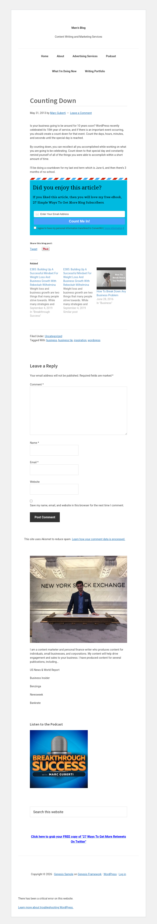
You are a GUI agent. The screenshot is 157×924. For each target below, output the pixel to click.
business (51, 340)
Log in (122, 874)
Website (35, 481)
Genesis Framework (89, 874)
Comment (37, 384)
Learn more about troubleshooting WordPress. (45, 907)
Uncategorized (53, 336)
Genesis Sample (63, 874)
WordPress (110, 874)
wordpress (94, 340)
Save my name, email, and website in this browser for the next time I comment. (77, 505)
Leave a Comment (81, 113)
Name (34, 442)
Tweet (33, 249)
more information (114, 228)
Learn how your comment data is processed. (98, 539)
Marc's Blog (79, 27)
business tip (65, 340)
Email (34, 462)
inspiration (80, 340)
